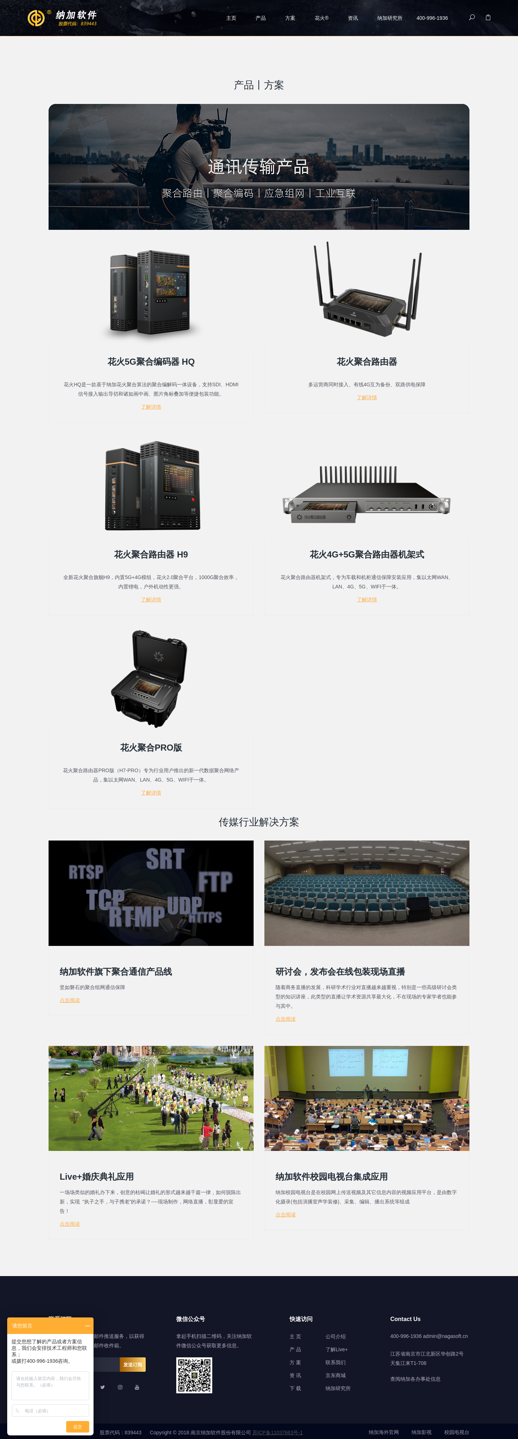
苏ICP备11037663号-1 (278, 1430)
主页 (231, 18)
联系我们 (336, 1360)
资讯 (353, 18)
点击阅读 (70, 998)
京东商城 (336, 1373)
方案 (290, 18)
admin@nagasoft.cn (445, 1333)
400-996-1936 (406, 1333)
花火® (321, 18)
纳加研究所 (390, 18)
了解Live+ (337, 1347)
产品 (261, 18)
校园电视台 (456, 1430)
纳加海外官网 (384, 1430)
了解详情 (151, 406)
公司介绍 (336, 1334)
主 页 (295, 1334)
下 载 (295, 1386)
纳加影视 (422, 1430)
